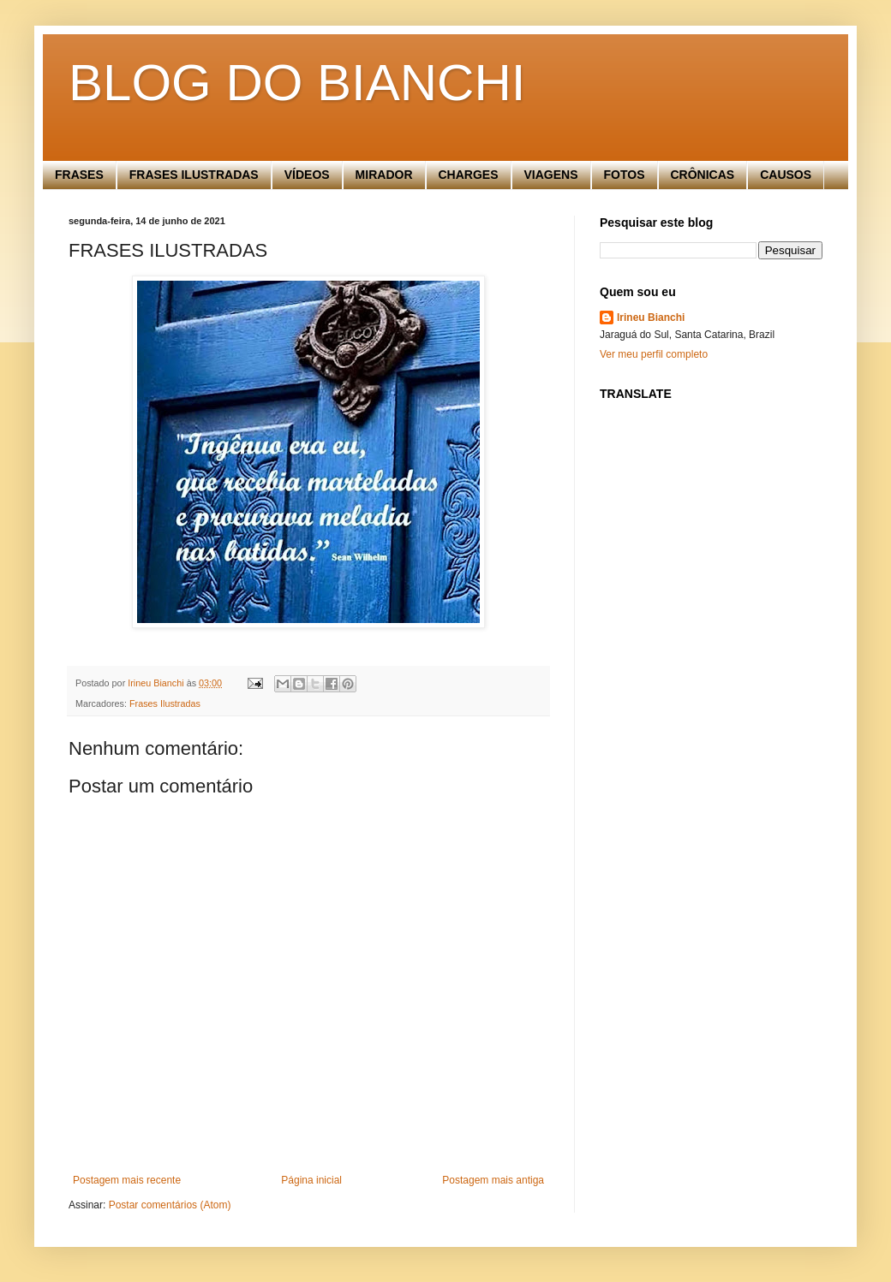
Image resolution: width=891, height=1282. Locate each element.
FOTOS (624, 174)
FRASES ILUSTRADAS (194, 174)
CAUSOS (785, 174)
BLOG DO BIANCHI (297, 82)
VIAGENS (551, 174)
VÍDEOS (307, 174)
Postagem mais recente (127, 1180)
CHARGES (469, 174)
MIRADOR (384, 174)
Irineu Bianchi (651, 317)
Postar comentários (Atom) (170, 1205)
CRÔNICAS (703, 174)
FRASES (79, 174)
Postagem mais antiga (493, 1180)
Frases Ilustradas (164, 703)
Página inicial (311, 1180)
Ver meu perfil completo (654, 354)
